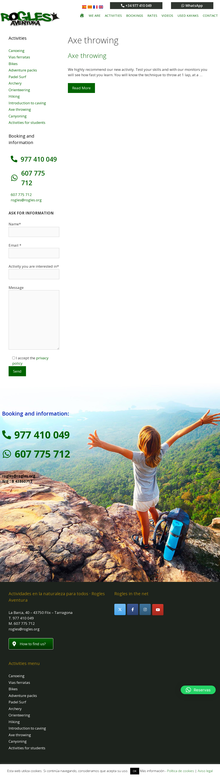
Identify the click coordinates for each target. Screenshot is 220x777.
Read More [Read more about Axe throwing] (81, 87)
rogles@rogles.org (26, 190)
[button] (198, 690)
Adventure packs (23, 70)
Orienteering (19, 89)
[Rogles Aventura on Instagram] (145, 600)
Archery (15, 83)
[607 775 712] (14, 173)
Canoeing (16, 50)
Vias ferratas (19, 57)
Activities (113, 15)
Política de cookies (180, 771)
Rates (152, 15)
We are (95, 15)
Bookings (134, 15)
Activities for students (27, 122)
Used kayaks (188, 15)
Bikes (13, 63)
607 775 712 (38, 173)
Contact (210, 15)
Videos (167, 15)
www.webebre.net (149, 757)
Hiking (14, 96)
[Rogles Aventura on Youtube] (157, 600)
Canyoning (18, 116)
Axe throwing (87, 55)
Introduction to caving (27, 102)
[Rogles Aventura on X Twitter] (120, 600)
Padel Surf (17, 76)
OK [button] (135, 771)
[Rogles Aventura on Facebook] (132, 600)
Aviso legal (205, 771)
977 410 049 (38, 159)
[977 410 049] (14, 159)
